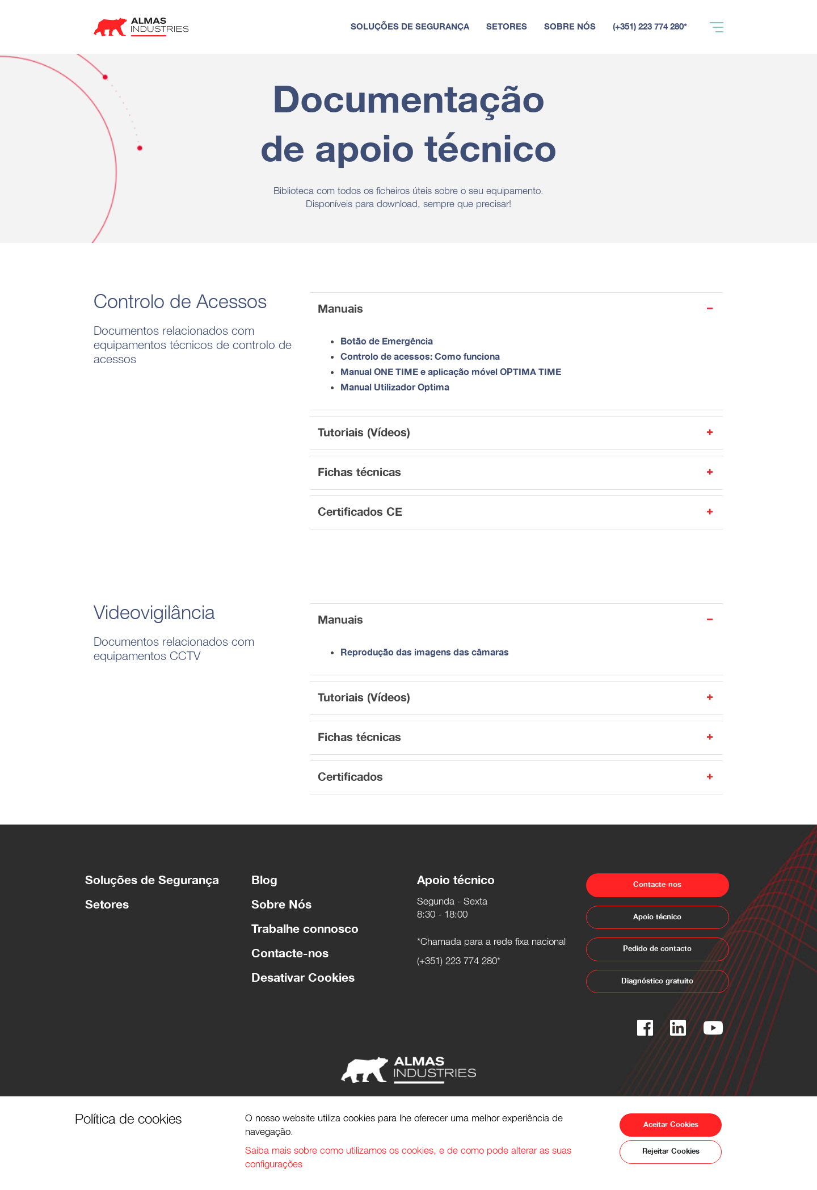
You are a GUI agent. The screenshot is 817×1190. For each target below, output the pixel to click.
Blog (264, 880)
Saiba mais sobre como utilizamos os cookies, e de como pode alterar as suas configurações (408, 1159)
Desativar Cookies (303, 978)
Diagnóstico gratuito (657, 981)
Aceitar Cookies (670, 1124)
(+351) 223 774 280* (458, 962)
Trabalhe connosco (305, 929)
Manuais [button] (516, 309)
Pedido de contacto (657, 949)
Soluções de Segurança (152, 880)
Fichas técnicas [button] (516, 472)
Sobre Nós (281, 905)
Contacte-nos (290, 954)
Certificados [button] (516, 777)
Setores (107, 905)
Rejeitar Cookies (671, 1151)
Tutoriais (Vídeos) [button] (516, 432)
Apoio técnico (657, 917)
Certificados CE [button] (516, 512)
